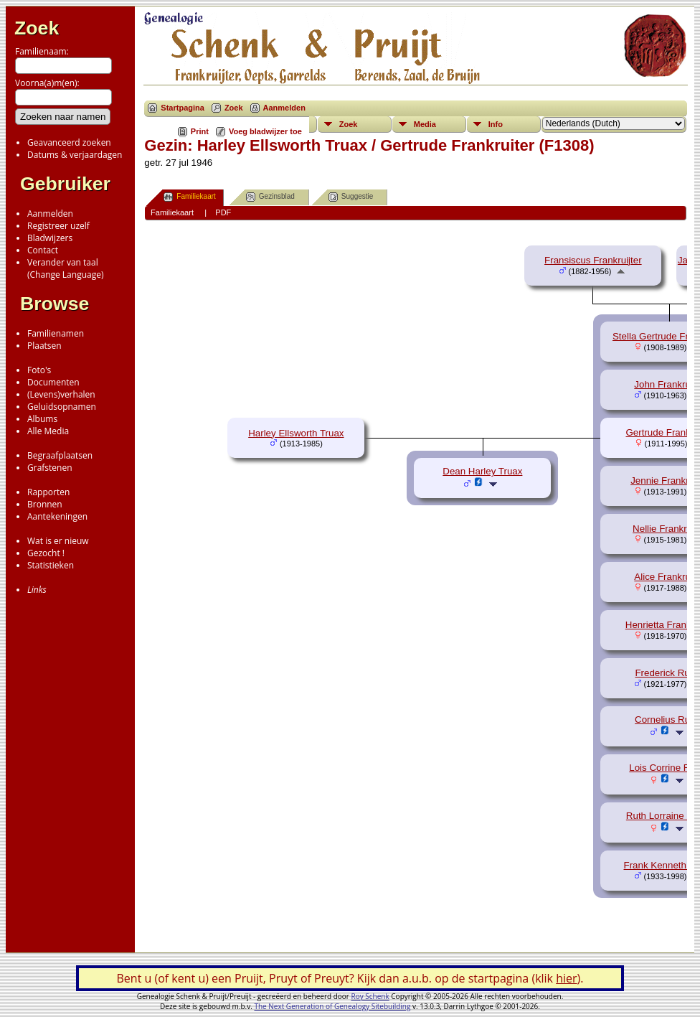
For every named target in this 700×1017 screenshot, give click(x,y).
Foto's (39, 370)
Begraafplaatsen (60, 455)
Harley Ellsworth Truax (296, 433)
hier (566, 978)
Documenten (53, 382)
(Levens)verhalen (61, 394)
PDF (223, 212)
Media (425, 124)
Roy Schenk (370, 996)
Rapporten (48, 492)
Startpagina (182, 107)
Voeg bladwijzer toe (265, 131)
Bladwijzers (49, 238)
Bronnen (44, 504)
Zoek (36, 28)
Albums (42, 419)
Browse (54, 303)
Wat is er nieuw (58, 541)
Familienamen (55, 333)
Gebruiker (65, 184)
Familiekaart (189, 197)
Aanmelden (50, 213)
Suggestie (350, 197)
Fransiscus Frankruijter (593, 260)
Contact (42, 250)
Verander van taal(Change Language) (65, 268)
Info (495, 124)
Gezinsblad (270, 197)
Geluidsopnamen (61, 406)
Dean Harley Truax (482, 471)
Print (200, 131)
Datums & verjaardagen (74, 155)
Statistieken (50, 565)
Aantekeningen (57, 516)
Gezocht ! (46, 553)
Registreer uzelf (58, 226)
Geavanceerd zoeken (69, 142)
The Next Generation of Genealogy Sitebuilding (332, 1006)
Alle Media (48, 431)
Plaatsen (44, 345)
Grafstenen (49, 467)
